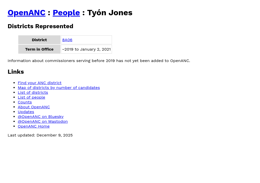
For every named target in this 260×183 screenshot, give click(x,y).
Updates (26, 111)
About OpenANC (34, 106)
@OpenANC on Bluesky (40, 116)
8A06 (67, 39)
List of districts (33, 92)
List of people (31, 97)
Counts (25, 102)
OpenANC (26, 12)
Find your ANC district (39, 82)
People (66, 12)
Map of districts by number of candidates (59, 87)
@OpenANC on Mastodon (43, 121)
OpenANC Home (34, 126)
